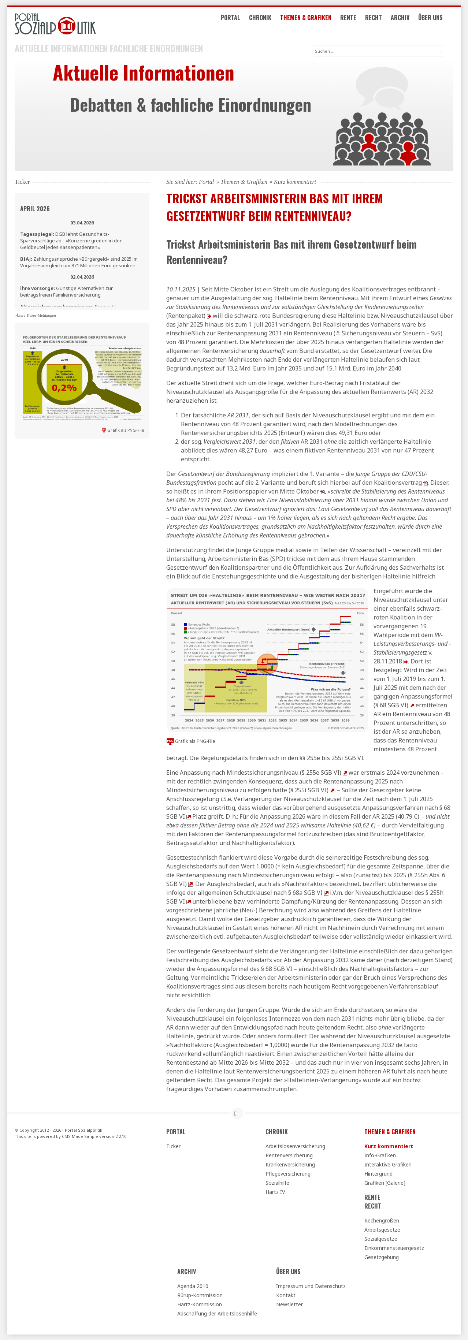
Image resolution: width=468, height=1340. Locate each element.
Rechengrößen (381, 1220)
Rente (356, 21)
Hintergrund (378, 1173)
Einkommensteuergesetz (394, 1247)
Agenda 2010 (192, 1286)
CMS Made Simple (80, 1136)
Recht (381, 21)
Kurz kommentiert (388, 1146)
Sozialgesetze (380, 1238)
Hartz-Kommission (199, 1304)
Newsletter (289, 1304)
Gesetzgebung (381, 1257)
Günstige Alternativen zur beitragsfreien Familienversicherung (66, 291)
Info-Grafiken (380, 1155)
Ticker (173, 1146)
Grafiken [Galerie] (384, 1182)
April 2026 (35, 208)
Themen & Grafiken (313, 21)
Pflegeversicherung (288, 1173)
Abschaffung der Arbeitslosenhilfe (217, 1313)
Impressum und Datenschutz (311, 1286)
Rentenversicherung (289, 1155)
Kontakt (286, 1295)
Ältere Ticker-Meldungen (36, 315)
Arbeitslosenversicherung (295, 1146)
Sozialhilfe (277, 1182)
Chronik (268, 21)
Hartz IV (275, 1191)
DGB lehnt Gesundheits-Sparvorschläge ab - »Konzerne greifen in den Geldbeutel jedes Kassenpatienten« (71, 240)
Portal (238, 21)
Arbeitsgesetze (382, 1229)
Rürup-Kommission (200, 1295)
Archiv (408, 21)
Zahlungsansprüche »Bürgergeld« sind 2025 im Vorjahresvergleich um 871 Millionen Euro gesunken (79, 262)
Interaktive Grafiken (388, 1164)
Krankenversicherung (290, 1164)
